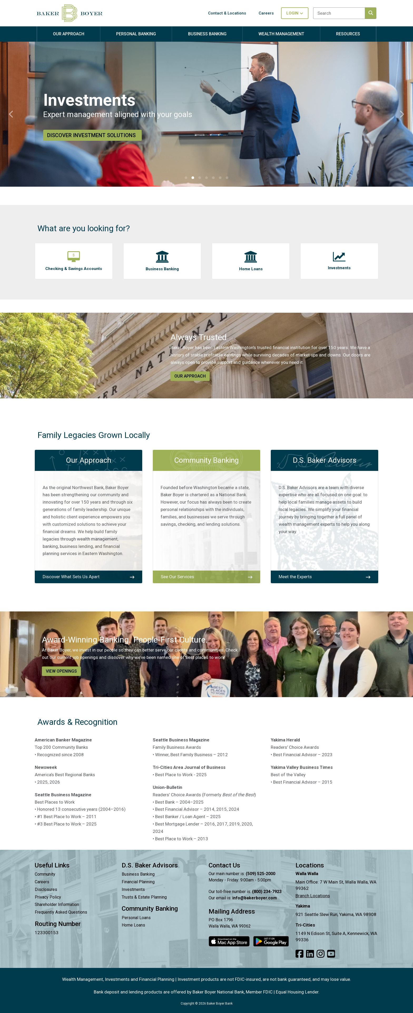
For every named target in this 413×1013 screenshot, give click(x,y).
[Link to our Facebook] (299, 954)
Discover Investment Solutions (92, 135)
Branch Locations (313, 895)
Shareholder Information (57, 904)
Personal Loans (136, 917)
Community (45, 874)
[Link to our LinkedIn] (310, 954)
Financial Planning (138, 881)
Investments (133, 889)
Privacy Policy (48, 897)
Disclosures (46, 889)
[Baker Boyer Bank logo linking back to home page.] (69, 13)
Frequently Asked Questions (61, 912)
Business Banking (138, 874)
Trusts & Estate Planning (144, 897)
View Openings (61, 671)
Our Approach (190, 376)
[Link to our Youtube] (331, 954)
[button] (186, 178)
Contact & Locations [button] (227, 13)
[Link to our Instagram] (320, 954)
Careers (42, 881)
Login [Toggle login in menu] (294, 13)
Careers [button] (266, 13)
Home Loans (133, 925)
